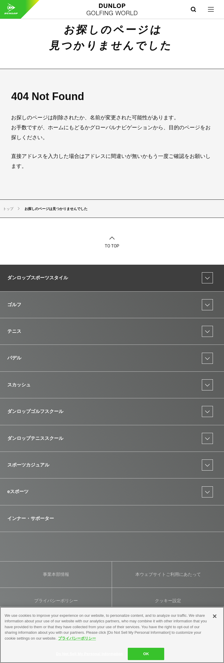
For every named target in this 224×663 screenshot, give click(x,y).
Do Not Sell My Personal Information (89, 654)
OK (146, 654)
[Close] (214, 616)
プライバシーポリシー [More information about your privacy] (77, 638)
